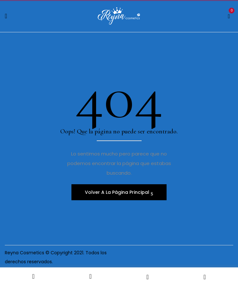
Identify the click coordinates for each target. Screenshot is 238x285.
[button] (229, 15)
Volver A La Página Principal (118, 192)
